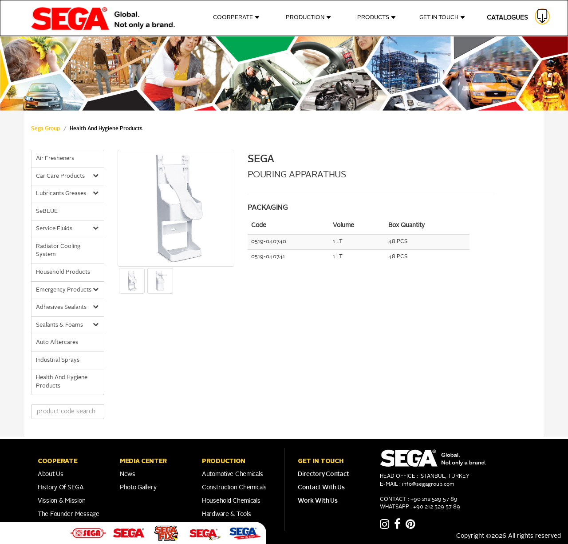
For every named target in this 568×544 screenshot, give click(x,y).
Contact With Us (321, 487)
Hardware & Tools (226, 514)
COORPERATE (236, 17)
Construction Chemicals (234, 487)
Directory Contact (323, 474)
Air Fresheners (55, 158)
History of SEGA (61, 487)
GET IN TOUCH (442, 17)
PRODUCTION (308, 17)
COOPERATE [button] (57, 460)
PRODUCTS (376, 17)
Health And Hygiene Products (61, 382)
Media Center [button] (143, 460)
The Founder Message (68, 514)
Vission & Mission (61, 501)
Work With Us (318, 501)
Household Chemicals (231, 501)
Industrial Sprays (57, 360)
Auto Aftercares (57, 342)
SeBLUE (47, 211)
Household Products (63, 272)
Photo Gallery (138, 487)
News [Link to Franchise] (127, 474)
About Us (50, 474)
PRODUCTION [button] (223, 460)
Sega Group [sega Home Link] (45, 129)
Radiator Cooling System (58, 251)
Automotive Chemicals (232, 474)
